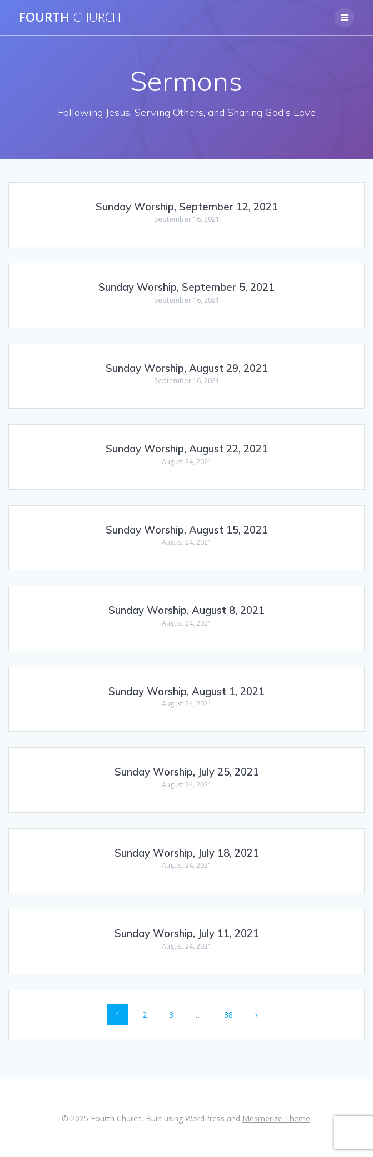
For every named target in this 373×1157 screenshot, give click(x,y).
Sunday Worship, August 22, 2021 (187, 448)
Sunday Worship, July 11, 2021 (187, 933)
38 (232, 1014)
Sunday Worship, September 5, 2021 (186, 287)
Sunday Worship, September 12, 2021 (187, 206)
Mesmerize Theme (276, 1118)
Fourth (70, 17)
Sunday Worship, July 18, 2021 (187, 853)
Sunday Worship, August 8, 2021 (186, 610)
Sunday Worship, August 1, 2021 (186, 691)
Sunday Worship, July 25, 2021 (187, 772)
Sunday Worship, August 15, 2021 (187, 530)
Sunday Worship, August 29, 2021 (187, 368)
